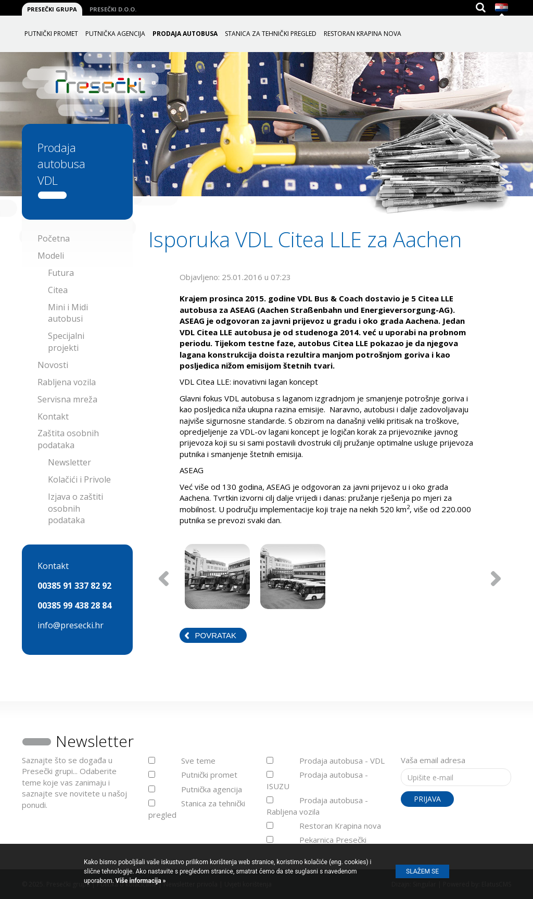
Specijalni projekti (66, 341)
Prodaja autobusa (185, 33)
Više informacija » (140, 880)
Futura (61, 272)
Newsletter (69, 462)
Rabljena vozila (66, 382)
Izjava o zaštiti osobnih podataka (75, 508)
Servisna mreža (67, 399)
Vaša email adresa (433, 760)
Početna (53, 238)
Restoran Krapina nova (362, 33)
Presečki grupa (52, 9)
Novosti (52, 365)
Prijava (427, 799)
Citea (58, 290)
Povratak (215, 635)
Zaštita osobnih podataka (68, 439)
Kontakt (53, 416)
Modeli (50, 255)
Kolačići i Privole (79, 479)
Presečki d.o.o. (113, 9)
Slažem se (422, 871)
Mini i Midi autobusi (68, 313)
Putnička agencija (115, 33)
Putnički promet (51, 33)
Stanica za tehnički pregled (270, 33)
